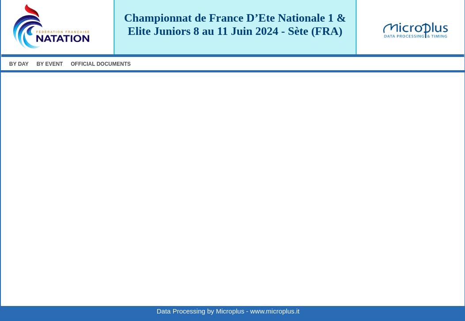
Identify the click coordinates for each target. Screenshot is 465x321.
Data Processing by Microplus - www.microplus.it (228, 311)
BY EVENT (50, 64)
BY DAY (19, 64)
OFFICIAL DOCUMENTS (101, 64)
